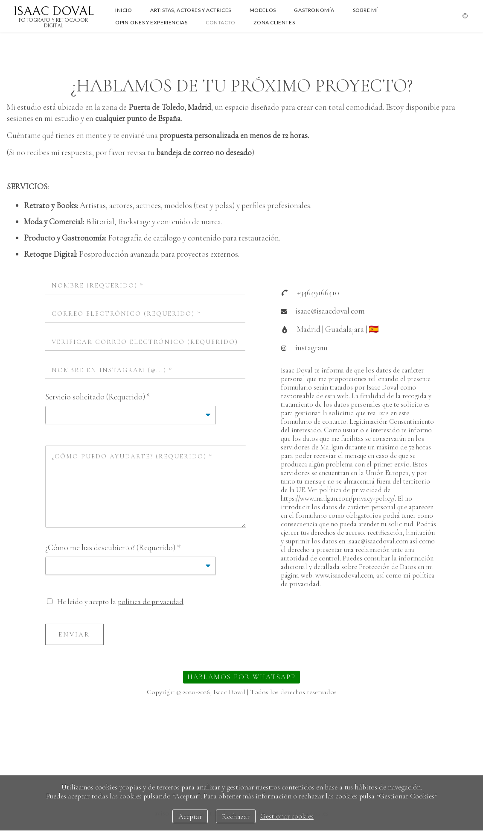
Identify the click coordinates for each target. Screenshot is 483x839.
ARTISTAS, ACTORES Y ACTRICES (190, 10)
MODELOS (263, 10)
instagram (311, 347)
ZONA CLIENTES (274, 22)
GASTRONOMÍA (314, 10)
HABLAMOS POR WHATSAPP (241, 677)
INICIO (123, 10)
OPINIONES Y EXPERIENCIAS (151, 22)
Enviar (74, 634)
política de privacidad (150, 601)
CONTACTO (221, 22)
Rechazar (236, 816)
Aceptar (190, 816)
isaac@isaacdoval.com (330, 311)
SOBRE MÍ (365, 10)
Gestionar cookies (287, 816)
